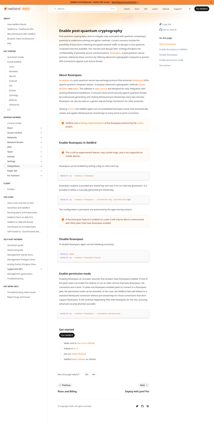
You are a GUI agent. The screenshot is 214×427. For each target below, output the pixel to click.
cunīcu (140, 123)
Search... (84, 8)
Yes (86, 374)
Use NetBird (67, 335)
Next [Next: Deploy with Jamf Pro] (144, 385)
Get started (164, 65)
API (145, 8)
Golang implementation (92, 123)
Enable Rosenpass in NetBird (173, 49)
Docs (137, 8)
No (93, 374)
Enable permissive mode (171, 60)
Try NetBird (201, 8)
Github (166, 8)
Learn (155, 8)
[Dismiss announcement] (211, 2)
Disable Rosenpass (168, 54)
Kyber (75, 88)
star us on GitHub (86, 343)
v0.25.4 (70, 108)
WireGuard (138, 80)
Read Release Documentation (125, 2)
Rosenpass (115, 52)
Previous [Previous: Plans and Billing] (65, 385)
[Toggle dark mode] (189, 9)
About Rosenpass (167, 44)
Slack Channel (79, 353)
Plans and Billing (67, 391)
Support (178, 8)
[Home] (17, 9)
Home (127, 8)
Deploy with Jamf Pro (137, 391)
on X (76, 348)
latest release (78, 359)
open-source (101, 88)
